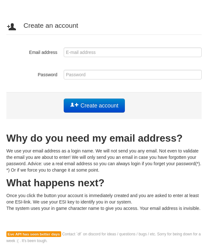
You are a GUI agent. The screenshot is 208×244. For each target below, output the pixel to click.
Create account (94, 105)
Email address (43, 52)
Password (47, 74)
